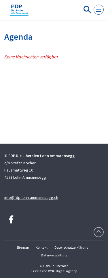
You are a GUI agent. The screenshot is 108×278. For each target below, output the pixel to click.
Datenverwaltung (54, 255)
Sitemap (22, 247)
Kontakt (42, 247)
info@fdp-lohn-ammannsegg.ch (31, 197)
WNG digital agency (62, 271)
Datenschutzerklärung (71, 247)
